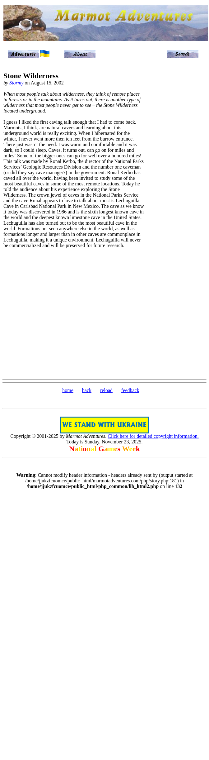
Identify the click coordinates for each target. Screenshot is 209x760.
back (86, 390)
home (67, 390)
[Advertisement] (180, 162)
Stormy (16, 82)
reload (106, 390)
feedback (130, 390)
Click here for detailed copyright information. (153, 436)
